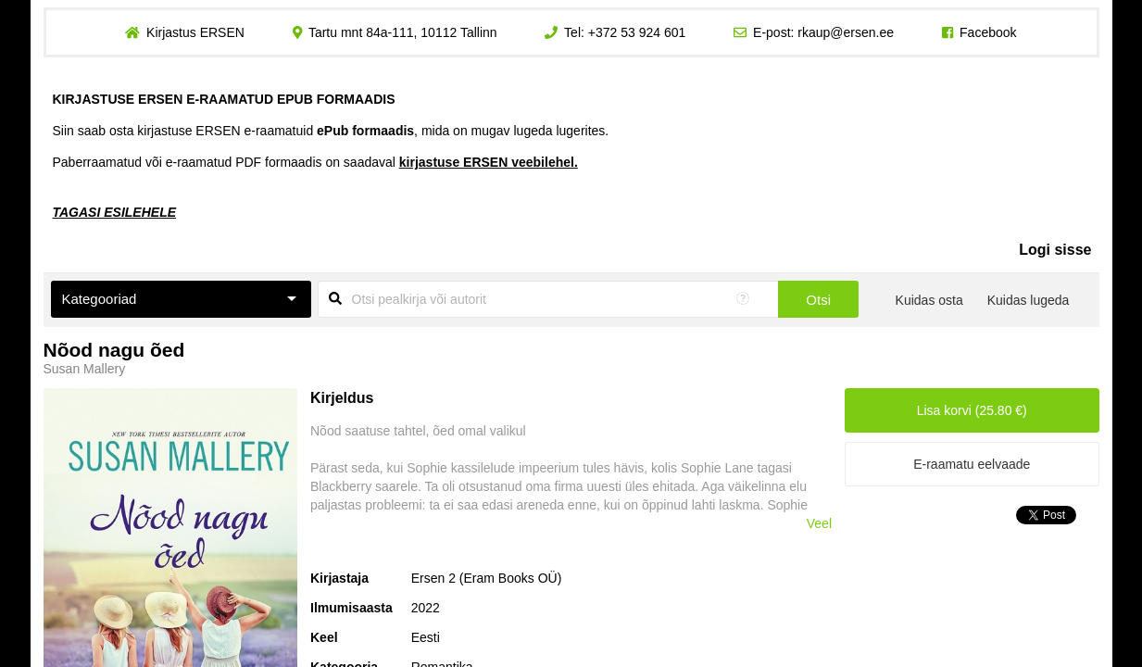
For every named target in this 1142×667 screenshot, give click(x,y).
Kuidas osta (929, 300)
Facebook (988, 32)
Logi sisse (1055, 250)
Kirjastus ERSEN (195, 32)
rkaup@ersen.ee (845, 32)
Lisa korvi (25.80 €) (972, 410)
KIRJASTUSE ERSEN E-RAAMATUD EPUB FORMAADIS (224, 99)
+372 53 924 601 (637, 32)
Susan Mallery (85, 368)
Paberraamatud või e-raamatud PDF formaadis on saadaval (315, 162)
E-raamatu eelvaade (971, 464)
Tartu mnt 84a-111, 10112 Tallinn (402, 32)
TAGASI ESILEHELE (115, 212)
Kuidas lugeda (1028, 300)
